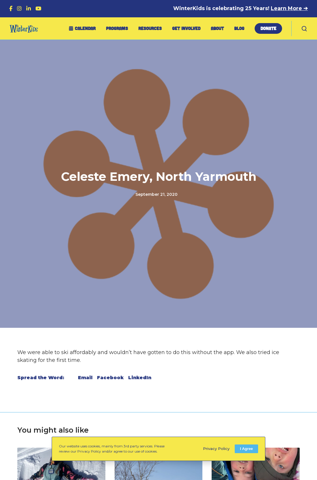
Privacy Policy (216, 448)
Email (85, 377)
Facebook (110, 377)
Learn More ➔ (289, 8)
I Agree (246, 448)
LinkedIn (139, 377)
